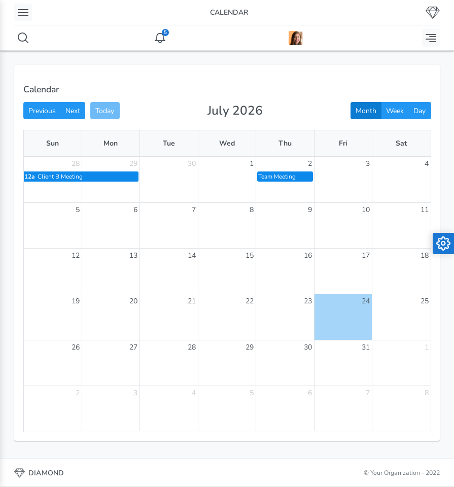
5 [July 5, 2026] (78, 210)
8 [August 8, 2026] (427, 393)
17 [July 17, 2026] (366, 255)
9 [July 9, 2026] (310, 210)
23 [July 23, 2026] (308, 301)
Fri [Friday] (343, 143)
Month (366, 111)
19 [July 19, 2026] (76, 301)
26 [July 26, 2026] (76, 347)
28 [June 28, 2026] (76, 163)
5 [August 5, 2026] (252, 393)
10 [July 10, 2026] (366, 210)
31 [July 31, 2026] (366, 347)
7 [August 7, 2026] (368, 393)
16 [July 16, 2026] (308, 255)
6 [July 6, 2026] (135, 210)
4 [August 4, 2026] (194, 393)
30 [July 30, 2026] (308, 347)
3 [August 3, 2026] (135, 393)
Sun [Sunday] (52, 143)
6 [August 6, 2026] (310, 393)
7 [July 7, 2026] (194, 210)
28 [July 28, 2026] (192, 347)
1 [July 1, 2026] (252, 163)
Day (419, 111)
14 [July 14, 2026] (192, 255)
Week (395, 111)
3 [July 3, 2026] (368, 163)
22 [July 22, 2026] (250, 301)
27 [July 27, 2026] (133, 347)
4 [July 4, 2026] (427, 163)
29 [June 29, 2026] (133, 163)
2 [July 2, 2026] (310, 163)
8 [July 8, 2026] (252, 210)
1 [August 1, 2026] (427, 347)
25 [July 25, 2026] (425, 301)
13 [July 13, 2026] (133, 255)
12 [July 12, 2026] (76, 255)
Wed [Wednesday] (227, 143)
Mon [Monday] (110, 143)
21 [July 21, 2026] (192, 301)
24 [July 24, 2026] (366, 301)
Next (72, 111)
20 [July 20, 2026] (133, 301)
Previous (42, 111)
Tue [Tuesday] (169, 143)
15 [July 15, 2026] (250, 255)
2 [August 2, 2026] (78, 393)
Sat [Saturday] (401, 143)
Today (104, 111)
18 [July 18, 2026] (425, 255)
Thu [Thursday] (285, 143)
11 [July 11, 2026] (425, 210)
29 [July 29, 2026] (250, 347)
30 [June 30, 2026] (192, 163)
